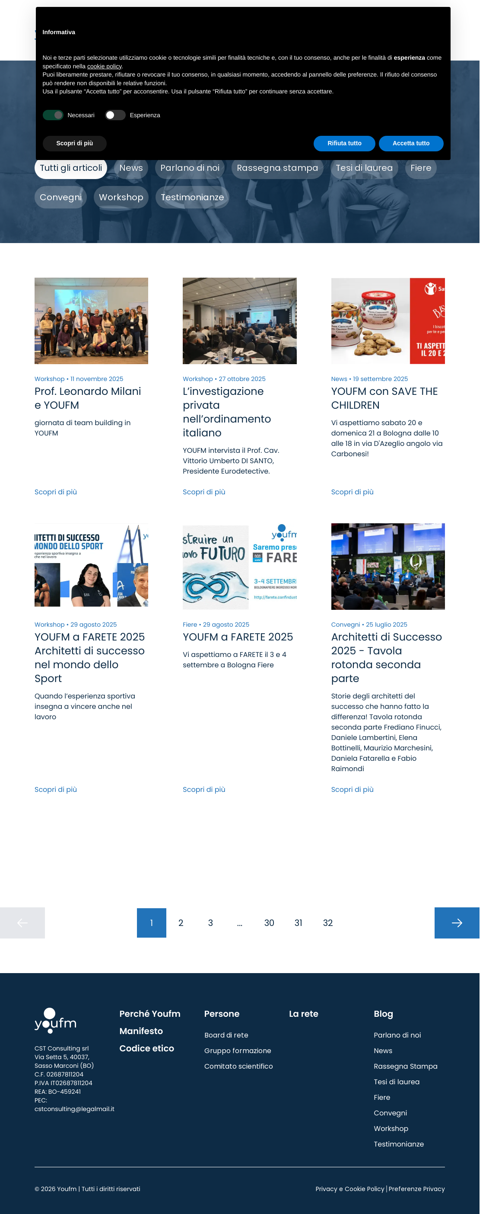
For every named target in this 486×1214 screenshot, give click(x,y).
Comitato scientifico (238, 1066)
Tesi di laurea (364, 168)
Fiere (421, 168)
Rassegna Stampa (406, 1066)
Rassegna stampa (277, 168)
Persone (222, 1014)
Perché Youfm (150, 1014)
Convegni (61, 197)
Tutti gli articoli (71, 168)
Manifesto (141, 1031)
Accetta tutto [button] (411, 143)
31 (298, 923)
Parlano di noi (189, 168)
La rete (303, 1014)
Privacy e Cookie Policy (350, 1189)
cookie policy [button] (104, 66)
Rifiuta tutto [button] (344, 143)
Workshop (121, 197)
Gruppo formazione (237, 1051)
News (131, 168)
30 (269, 923)
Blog (384, 1014)
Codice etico (146, 1048)
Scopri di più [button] (75, 143)
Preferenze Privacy (417, 1189)
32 (328, 923)
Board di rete (226, 1035)
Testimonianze (192, 197)
